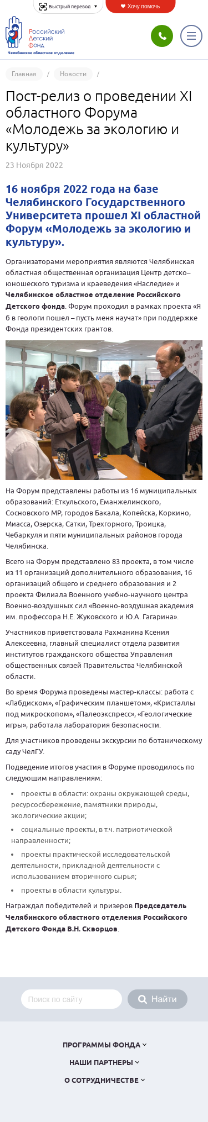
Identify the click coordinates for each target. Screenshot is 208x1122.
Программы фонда (101, 1045)
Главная (24, 74)
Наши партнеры (101, 1063)
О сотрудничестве (101, 1081)
